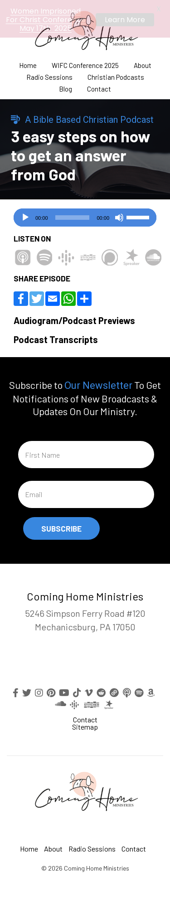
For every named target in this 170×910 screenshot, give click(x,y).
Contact (99, 87)
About (142, 63)
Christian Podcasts (115, 75)
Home (28, 63)
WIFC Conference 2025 (85, 63)
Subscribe (61, 526)
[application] (85, 216)
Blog (65, 87)
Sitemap (85, 724)
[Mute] (119, 215)
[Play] (25, 215)
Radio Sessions (49, 75)
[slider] (72, 215)
